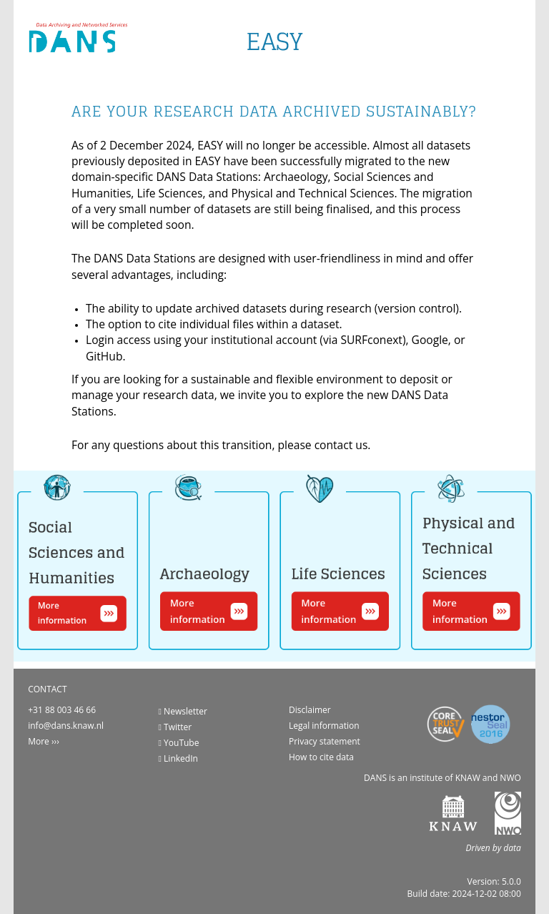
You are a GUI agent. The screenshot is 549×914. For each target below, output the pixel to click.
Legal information (324, 725)
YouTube (179, 743)
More (38, 741)
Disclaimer (310, 710)
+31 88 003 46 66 (62, 710)
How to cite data (321, 757)
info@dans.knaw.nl (66, 725)
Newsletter (183, 711)
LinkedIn (178, 758)
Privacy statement (324, 741)
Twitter (175, 727)
